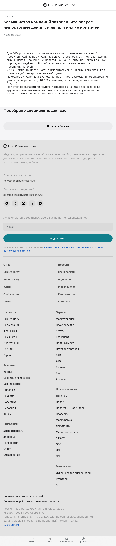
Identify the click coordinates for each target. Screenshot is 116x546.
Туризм (60, 367)
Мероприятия (66, 286)
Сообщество (11, 294)
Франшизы (10, 331)
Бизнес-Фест (11, 272)
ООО (58, 444)
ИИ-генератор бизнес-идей (73, 473)
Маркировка (64, 420)
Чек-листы (10, 337)
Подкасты (64, 279)
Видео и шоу (11, 279)
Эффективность (13, 430)
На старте (9, 312)
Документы (63, 426)
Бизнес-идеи (11, 319)
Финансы (61, 396)
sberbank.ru (11, 524)
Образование (11, 454)
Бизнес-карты (12, 383)
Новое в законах (66, 389)
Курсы (7, 286)
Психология (10, 442)
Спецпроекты (66, 272)
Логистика (10, 402)
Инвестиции (11, 343)
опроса (11, 63)
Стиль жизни (11, 424)
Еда (58, 373)
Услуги (60, 331)
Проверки (62, 414)
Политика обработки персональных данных (31, 501)
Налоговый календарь (70, 408)
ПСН (58, 456)
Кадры (7, 371)
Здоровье (9, 436)
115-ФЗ (61, 438)
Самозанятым (67, 294)
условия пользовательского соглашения (68, 247)
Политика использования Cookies (24, 496)
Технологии (63, 466)
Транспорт (62, 337)
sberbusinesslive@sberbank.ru (23, 194)
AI (57, 485)
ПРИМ (7, 301)
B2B (58, 355)
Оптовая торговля (67, 349)
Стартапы (62, 479)
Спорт (7, 448)
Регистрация (11, 325)
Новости (8, 16)
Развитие (9, 365)
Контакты (64, 301)
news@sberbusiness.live (19, 180)
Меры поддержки (67, 432)
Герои (7, 355)
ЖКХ (59, 361)
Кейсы (7, 414)
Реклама (8, 396)
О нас (6, 264)
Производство (65, 325)
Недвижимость (65, 343)
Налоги (60, 402)
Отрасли (61, 312)
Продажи (9, 390)
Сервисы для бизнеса (17, 377)
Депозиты (9, 408)
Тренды (8, 349)
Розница (61, 379)
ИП (58, 450)
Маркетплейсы (65, 319)
